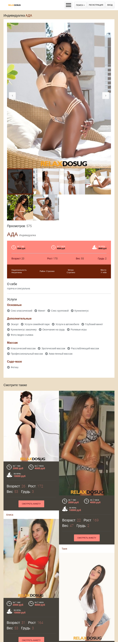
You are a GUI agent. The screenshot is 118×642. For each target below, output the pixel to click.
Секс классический (21, 310)
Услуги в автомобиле (67, 324)
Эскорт (15, 324)
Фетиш (14, 367)
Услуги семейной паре (37, 324)
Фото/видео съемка (22, 334)
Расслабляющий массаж (85, 348)
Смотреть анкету (31, 504)
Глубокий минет (94, 324)
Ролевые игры (79, 329)
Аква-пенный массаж (61, 353)
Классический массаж (23, 348)
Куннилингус (81, 310)
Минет (41, 310)
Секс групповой (60, 310)
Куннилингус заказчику (24, 329)
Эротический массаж (53, 348)
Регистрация (96, 5)
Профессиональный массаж (27, 353)
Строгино (50, 271)
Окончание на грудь (53, 329)
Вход (110, 5)
